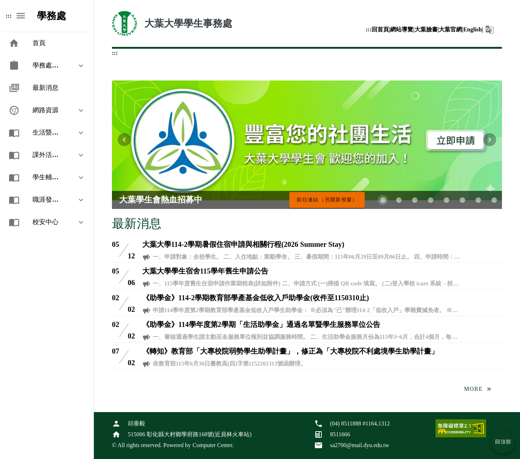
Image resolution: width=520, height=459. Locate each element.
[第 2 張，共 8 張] (399, 200)
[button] (489, 29)
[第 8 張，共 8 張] (494, 200)
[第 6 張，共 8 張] (462, 200)
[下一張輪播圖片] (489, 139)
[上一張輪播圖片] (124, 139)
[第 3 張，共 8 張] (415, 200)
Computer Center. (213, 445)
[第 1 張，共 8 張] (383, 200)
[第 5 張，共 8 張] (446, 200)
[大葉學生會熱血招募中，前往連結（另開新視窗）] (327, 200)
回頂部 (503, 442)
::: (369, 29)
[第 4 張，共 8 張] (430, 200)
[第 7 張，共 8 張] (478, 200)
